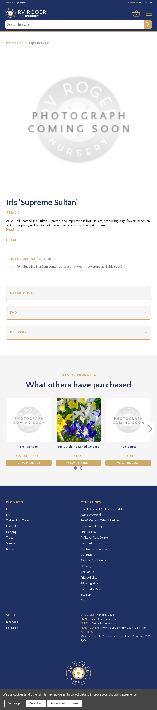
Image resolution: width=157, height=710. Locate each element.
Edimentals (12, 526)
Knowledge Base (91, 589)
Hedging (11, 532)
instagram (12, 627)
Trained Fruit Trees (17, 520)
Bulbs (9, 549)
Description (22, 293)
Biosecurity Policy (91, 526)
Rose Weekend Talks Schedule (100, 520)
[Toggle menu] (147, 13)
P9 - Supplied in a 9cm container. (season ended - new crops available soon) (69, 266)
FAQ (13, 312)
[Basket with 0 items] (136, 13)
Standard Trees (90, 543)
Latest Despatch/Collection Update (102, 509)
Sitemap (86, 594)
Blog (83, 600)
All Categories (89, 583)
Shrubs (10, 543)
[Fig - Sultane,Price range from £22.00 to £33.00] (29, 420)
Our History (88, 554)
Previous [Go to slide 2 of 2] (7, 428)
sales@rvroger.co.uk (21, 3)
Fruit (8, 514)
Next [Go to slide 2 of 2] (150, 428)
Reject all (36, 703)
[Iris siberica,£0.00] (128, 420)
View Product (29, 463)
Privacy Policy (89, 577)
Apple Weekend (91, 514)
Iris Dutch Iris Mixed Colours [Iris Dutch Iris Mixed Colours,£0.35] (78, 446)
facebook (12, 622)
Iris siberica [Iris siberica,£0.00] (128, 446)
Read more (14, 229)
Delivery (18, 332)
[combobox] (74, 24)
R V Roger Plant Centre (94, 537)
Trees (9, 537)
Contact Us (87, 572)
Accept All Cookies (64, 703)
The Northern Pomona (94, 549)
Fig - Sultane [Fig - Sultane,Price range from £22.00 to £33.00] (29, 446)
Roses (10, 509)
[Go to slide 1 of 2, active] (75, 468)
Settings (14, 703)
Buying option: (30, 259)
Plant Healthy (88, 532)
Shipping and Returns (94, 560)
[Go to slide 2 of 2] (81, 468)
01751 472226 (145, 3)
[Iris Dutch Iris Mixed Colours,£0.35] (78, 420)
